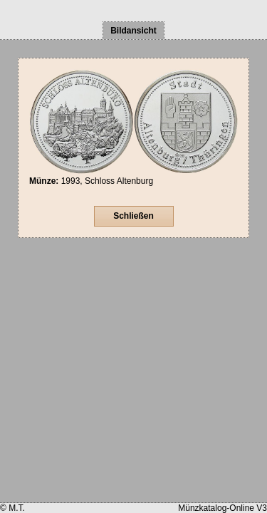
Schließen (133, 216)
